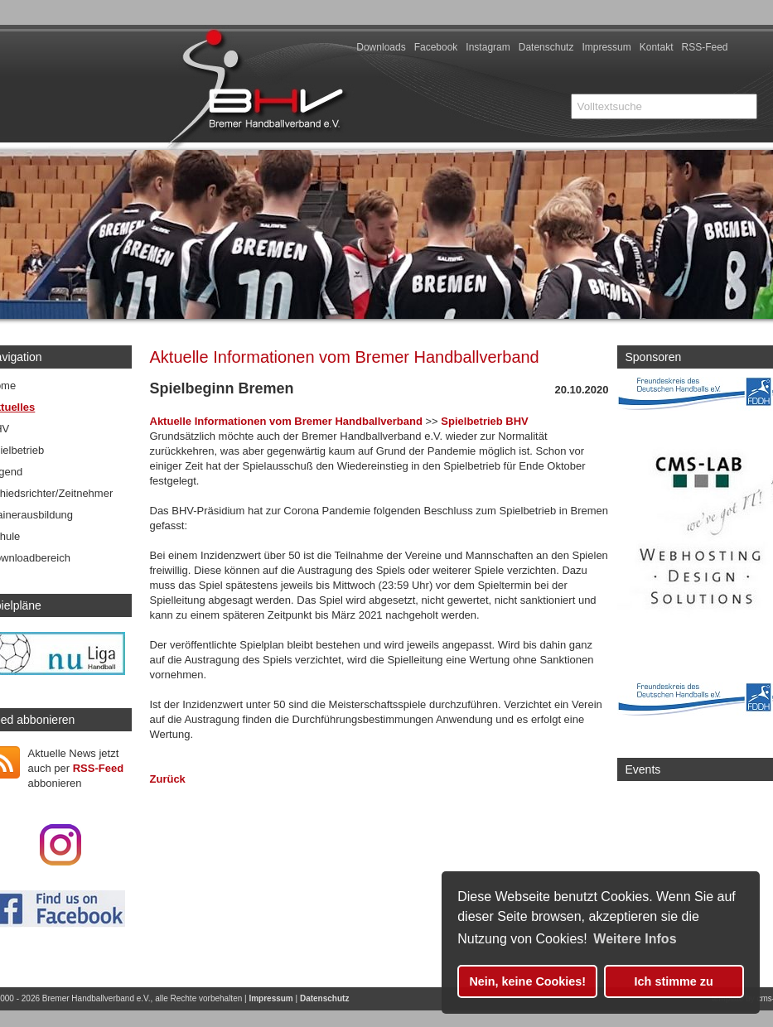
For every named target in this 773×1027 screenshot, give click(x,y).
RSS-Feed (704, 47)
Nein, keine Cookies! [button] (527, 981)
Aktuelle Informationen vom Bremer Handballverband (286, 421)
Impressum (606, 47)
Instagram (488, 47)
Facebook (436, 47)
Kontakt (657, 47)
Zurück (168, 779)
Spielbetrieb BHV (484, 421)
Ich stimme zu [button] (674, 981)
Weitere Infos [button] (634, 939)
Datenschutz (546, 47)
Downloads (380, 47)
